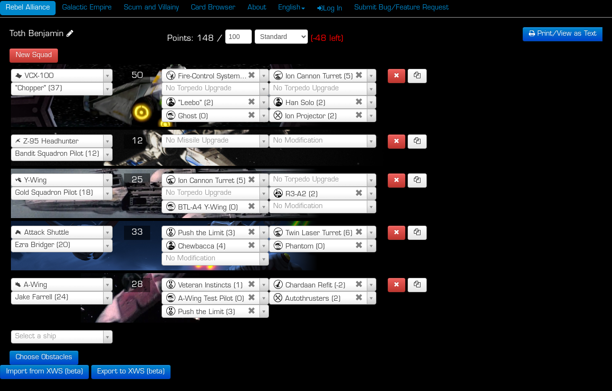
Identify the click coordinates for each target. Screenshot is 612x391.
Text (562, 34)
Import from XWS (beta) (44, 371)
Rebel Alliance (28, 7)
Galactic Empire (87, 7)
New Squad (34, 55)
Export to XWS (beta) (130, 371)
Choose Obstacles (44, 357)
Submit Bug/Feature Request (401, 7)
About (257, 7)
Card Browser (213, 7)
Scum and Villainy (151, 7)
